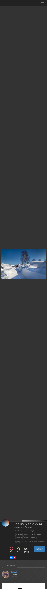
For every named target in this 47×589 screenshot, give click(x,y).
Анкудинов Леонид (23, 527)
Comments (10, 565)
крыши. (33, 537)
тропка (26, 534)
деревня (19, 537)
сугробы (38, 534)
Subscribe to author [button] (39, 549)
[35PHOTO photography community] (11, 3)
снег (32, 534)
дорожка (19, 534)
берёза (26, 537)
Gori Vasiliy (14, 572)
